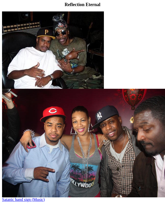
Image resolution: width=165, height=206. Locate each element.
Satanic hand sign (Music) (23, 199)
